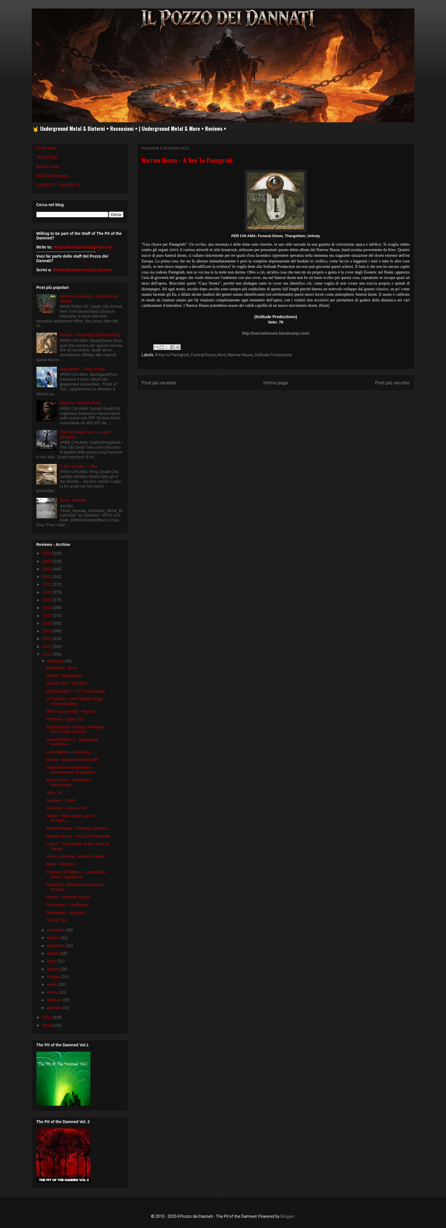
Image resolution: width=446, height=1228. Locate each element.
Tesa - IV (54, 792)
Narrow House (240, 355)
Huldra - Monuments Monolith (72, 759)
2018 (47, 607)
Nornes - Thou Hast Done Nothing (90, 335)
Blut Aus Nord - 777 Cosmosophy (75, 691)
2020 (47, 592)
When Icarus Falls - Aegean (70, 711)
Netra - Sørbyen (60, 864)
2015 (47, 631)
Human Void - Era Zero (66, 683)
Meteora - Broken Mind (80, 403)
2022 (47, 576)
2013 (47, 646)
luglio (52, 961)
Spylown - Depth (60, 800)
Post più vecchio (392, 383)
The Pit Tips (46, 157)
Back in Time (47, 166)
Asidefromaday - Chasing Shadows (77, 828)
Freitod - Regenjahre (64, 675)
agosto (53, 953)
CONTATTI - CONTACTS (58, 185)
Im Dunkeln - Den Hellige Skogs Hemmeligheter (74, 701)
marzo (53, 992)
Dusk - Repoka (73, 500)
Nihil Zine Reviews (52, 175)
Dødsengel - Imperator (66, 912)
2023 (47, 569)
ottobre (54, 937)
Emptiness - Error (61, 668)
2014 (47, 638)
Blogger (287, 1216)
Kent (222, 355)
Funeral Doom (203, 355)
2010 (47, 1025)
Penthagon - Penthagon (67, 904)
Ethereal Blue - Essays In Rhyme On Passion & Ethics (75, 729)
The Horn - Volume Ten (66, 808)
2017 (47, 615)
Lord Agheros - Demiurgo (68, 752)
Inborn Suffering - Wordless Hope (75, 856)
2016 (47, 623)
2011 (47, 1017)
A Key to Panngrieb (172, 355)
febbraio (55, 1000)
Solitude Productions (273, 355)
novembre (56, 930)
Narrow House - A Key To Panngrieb (78, 836)
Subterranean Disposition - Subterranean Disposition (70, 770)
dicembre (56, 661)
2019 (47, 600)
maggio (54, 976)
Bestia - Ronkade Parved (68, 897)
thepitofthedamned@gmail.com (83, 247)
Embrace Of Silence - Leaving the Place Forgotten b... (76, 874)
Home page (275, 383)
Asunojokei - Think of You (82, 369)
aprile (52, 984)
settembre (56, 945)
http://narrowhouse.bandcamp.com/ (275, 333)
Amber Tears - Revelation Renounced (68, 782)
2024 (47, 561)
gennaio (55, 1007)
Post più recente (159, 383)
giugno (53, 969)
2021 (47, 584)
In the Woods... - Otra (79, 466)
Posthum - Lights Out (65, 719)
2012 (47, 654)
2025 (47, 553)
